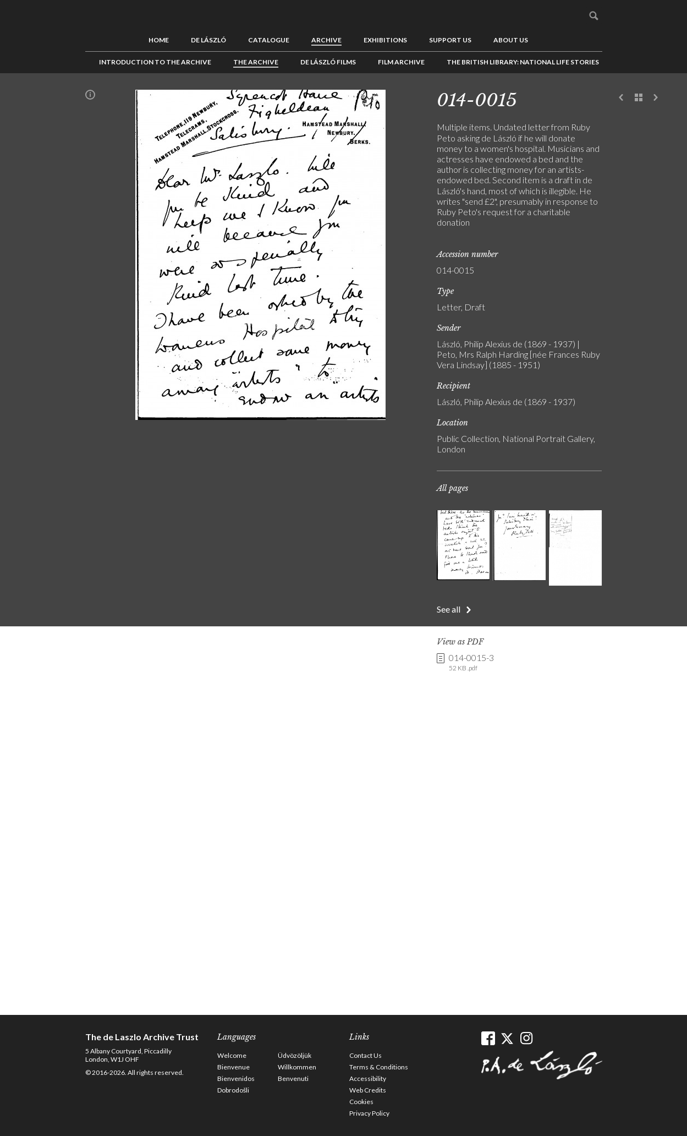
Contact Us (365, 1055)
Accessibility (367, 1078)
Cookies (361, 1101)
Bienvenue (233, 1067)
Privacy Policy (369, 1113)
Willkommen (297, 1067)
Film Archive (401, 62)
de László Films (328, 62)
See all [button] (448, 609)
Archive (326, 40)
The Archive (255, 62)
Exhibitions (385, 40)
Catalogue (268, 40)
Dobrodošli (233, 1090)
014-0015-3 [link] (471, 662)
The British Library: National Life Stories (523, 62)
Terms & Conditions (378, 1067)
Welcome (231, 1055)
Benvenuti (293, 1078)
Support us (450, 40)
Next (655, 98)
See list (638, 98)
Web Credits (367, 1090)
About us (510, 40)
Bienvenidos (236, 1078)
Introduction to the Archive (155, 62)
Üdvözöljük (294, 1055)
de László (208, 40)
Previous (621, 98)
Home (159, 40)
